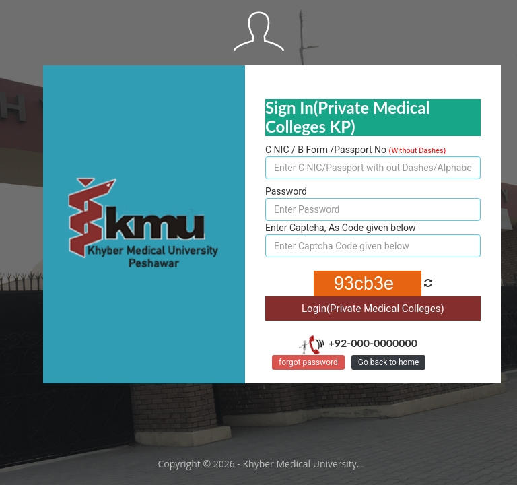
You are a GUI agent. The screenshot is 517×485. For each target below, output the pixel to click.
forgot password (308, 362)
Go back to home (388, 362)
